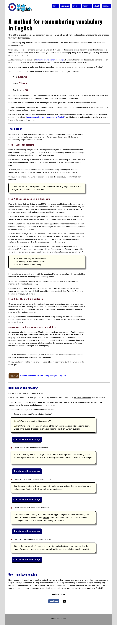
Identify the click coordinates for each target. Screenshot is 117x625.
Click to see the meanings (27, 439)
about (96, 5)
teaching (87, 5)
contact (106, 5)
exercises (65, 5)
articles (76, 5)
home (55, 5)
